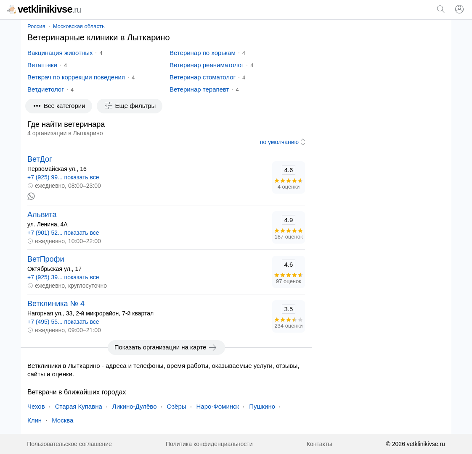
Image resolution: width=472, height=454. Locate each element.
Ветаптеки (42, 64)
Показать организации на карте (166, 347)
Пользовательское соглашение (69, 444)
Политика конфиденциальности (209, 444)
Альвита (42, 214)
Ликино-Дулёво (134, 406)
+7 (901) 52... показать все (63, 232)
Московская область (79, 26)
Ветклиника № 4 (56, 303)
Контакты (319, 444)
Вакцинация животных (60, 52)
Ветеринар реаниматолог (207, 64)
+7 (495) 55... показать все (63, 321)
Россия (36, 26)
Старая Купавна (78, 406)
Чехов (36, 406)
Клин (34, 420)
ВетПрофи (45, 259)
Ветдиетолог (45, 89)
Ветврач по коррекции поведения (76, 77)
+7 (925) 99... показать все (63, 177)
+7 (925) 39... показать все (63, 277)
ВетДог (39, 159)
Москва (62, 420)
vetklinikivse (44, 9)
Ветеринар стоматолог (203, 77)
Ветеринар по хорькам (203, 52)
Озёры (176, 406)
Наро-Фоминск (217, 406)
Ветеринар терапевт (199, 89)
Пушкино (262, 406)
